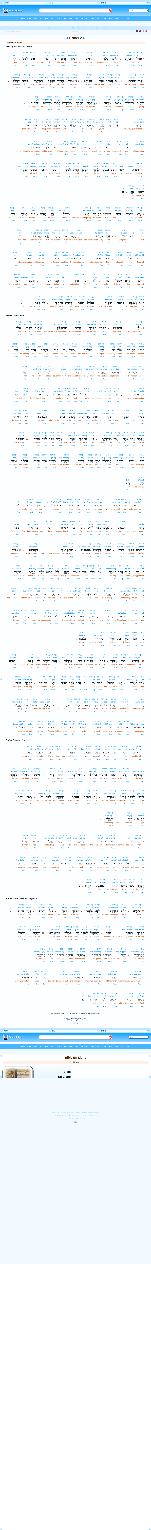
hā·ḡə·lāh (99, 233)
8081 (130, 544)
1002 (47, 119)
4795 (34, 521)
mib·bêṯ (141, 413)
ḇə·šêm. (82, 635)
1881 (77, 322)
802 (141, 141)
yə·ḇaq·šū (25, 77)
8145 (12, 588)
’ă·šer (122, 166)
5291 (140, 97)
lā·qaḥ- (47, 657)
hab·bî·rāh (46, 122)
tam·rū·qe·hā (139, 391)
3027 (117, 141)
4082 (48, 97)
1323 (105, 274)
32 (90, 655)
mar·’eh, (121, 299)
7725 (51, 588)
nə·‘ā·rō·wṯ (140, 100)
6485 (91, 97)
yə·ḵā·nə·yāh (139, 255)
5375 (78, 366)
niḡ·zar (101, 77)
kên (73, 524)
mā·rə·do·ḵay (57, 299)
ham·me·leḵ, (95, 166)
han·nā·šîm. (132, 369)
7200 (41, 388)
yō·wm (141, 458)
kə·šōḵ (106, 55)
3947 (68, 297)
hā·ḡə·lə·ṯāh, (36, 233)
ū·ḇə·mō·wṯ (107, 299)
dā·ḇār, (100, 680)
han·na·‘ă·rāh (101, 369)
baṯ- (108, 277)
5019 (80, 252)
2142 (46, 52)
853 (31, 52)
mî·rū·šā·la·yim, (76, 233)
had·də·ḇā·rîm (128, 55)
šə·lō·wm (36, 458)
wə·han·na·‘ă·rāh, (134, 166)
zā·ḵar (47, 55)
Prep (90, 87)
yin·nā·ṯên (65, 569)
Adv (140, 65)
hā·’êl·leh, (114, 55)
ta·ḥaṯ (76, 166)
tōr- (124, 657)
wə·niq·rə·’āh (99, 635)
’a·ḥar (139, 55)
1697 (130, 52)
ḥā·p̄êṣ (127, 635)
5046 (17, 410)
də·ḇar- (103, 324)
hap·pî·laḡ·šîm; (69, 613)
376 (138, 208)
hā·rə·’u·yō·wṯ (39, 391)
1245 (25, 75)
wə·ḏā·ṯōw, (76, 324)
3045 (52, 455)
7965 (36, 455)
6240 (97, 521)
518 (133, 632)
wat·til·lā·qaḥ (87, 347)
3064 (129, 208)
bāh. (128, 480)
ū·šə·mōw (87, 211)
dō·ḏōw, (94, 277)
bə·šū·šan (107, 211)
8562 (36, 141)
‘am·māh (125, 435)
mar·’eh (72, 122)
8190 (122, 610)
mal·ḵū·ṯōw (34, 100)
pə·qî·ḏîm (68, 100)
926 (38, 366)
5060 (136, 499)
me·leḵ (65, 255)
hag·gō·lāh (56, 233)
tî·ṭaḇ (115, 166)
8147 (105, 521)
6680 (70, 433)
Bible (6, 31)
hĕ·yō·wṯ (29, 502)
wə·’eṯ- (116, 391)
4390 (64, 521)
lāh (63, 277)
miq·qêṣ (39, 502)
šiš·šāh (16, 524)
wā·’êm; (49, 277)
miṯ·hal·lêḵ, (106, 458)
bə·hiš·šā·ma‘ (116, 324)
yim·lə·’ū (64, 524)
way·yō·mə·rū (71, 77)
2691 (89, 455)
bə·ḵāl (58, 100)
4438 (35, 97)
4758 (107, 97)
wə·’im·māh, (79, 299)
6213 (131, 75)
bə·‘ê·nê (105, 166)
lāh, (80, 391)
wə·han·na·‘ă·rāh (28, 277)
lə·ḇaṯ (31, 657)
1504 (100, 75)
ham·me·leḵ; (124, 413)
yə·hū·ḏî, (129, 211)
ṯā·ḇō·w (48, 613)
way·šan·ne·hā (108, 413)
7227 (28, 322)
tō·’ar (142, 299)
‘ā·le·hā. (89, 77)
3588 (82, 274)
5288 (60, 75)
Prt (143, 87)
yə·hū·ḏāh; (119, 255)
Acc (33, 65)
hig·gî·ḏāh (16, 413)
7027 (140, 230)
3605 (56, 97)
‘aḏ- (142, 591)
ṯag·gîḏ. (36, 435)
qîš (143, 233)
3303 (15, 274)
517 (49, 274)
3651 (130, 186)
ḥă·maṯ (89, 55)
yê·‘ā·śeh (140, 480)
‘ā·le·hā (59, 435)
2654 (126, 632)
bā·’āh (127, 569)
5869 (105, 163)
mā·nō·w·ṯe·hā (105, 391)
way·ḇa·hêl (36, 369)
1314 (87, 544)
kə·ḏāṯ (141, 524)
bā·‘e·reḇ (108, 591)
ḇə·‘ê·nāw (90, 369)
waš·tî (25, 55)
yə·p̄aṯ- (17, 277)
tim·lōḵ (85, 166)
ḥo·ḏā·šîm (140, 546)
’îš (141, 211)
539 (28, 252)
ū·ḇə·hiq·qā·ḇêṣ (60, 324)
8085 (118, 322)
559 (73, 75)
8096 (23, 208)
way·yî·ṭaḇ (55, 166)
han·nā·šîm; (63, 144)
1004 (26, 119)
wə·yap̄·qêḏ (90, 100)
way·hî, (139, 324)
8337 (15, 521)
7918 (104, 52)
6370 (71, 610)
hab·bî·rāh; (96, 211)
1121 (50, 208)
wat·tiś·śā (78, 369)
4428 (73, 52)
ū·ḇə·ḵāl (21, 435)
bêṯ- (82, 458)
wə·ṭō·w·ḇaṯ (132, 299)
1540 (99, 230)
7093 (38, 499)
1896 (106, 141)
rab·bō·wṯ (28, 324)
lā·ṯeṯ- (26, 391)
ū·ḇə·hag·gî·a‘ (135, 502)
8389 (140, 297)
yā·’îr (44, 211)
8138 (109, 410)
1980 (107, 455)
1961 (117, 208)
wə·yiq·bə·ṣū (139, 122)
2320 (89, 521)
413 (63, 119)
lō (122, 680)
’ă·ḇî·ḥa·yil (89, 657)
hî (129, 277)
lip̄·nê (98, 458)
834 (141, 75)
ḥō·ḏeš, (90, 524)
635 (119, 274)
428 (114, 52)
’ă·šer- (141, 77)
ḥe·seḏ (63, 369)
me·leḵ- (129, 255)
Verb (107, 65)
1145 (123, 230)
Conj (84, 287)
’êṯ (100, 569)
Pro (117, 65)
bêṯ (29, 122)
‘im (20, 233)
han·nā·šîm (120, 524)
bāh (119, 635)
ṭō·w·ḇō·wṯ (118, 100)
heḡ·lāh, (99, 255)
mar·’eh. (107, 100)
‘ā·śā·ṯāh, (132, 77)
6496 (68, 97)
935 (86, 499)
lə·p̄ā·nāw (47, 369)
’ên (77, 277)
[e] (141, 52)
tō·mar (78, 569)
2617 (62, 366)
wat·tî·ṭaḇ (115, 369)
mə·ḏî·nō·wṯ (47, 100)
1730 (93, 274)
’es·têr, (141, 435)
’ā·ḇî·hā (91, 299)
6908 (140, 119)
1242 (76, 588)
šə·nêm (106, 524)
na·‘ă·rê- (60, 77)
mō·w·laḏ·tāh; (106, 435)
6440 (47, 366)
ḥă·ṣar (90, 458)
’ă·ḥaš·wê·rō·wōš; (58, 55)
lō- (27, 413)
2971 (42, 208)
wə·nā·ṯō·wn (47, 144)
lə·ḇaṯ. (37, 299)
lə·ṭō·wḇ (72, 413)
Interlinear (12, 31)
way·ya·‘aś (140, 188)
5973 (64, 230)
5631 (98, 141)
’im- (135, 635)
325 (62, 52)
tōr (126, 502)
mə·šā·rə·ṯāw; (38, 77)
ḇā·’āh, (88, 591)
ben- (33, 211)
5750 (32, 610)
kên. (132, 188)
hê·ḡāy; (101, 347)
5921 (88, 75)
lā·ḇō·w (87, 502)
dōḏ (80, 657)
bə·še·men (130, 546)
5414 (48, 141)
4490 (107, 388)
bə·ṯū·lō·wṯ (129, 100)
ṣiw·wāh (71, 435)
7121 (100, 632)
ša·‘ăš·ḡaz (122, 613)
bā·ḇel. (56, 255)
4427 (84, 163)
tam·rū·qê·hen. (34, 144)
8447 (123, 499)
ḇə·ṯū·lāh (90, 122)
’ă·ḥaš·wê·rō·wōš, (54, 502)
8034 (86, 208)
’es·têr (120, 277)
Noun (133, 65)
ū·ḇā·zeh (14, 546)
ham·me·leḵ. (125, 591)
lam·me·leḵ (15, 77)
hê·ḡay (15, 347)
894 (56, 252)
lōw (43, 299)
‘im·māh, (40, 569)
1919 (140, 274)
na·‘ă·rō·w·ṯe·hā (83, 413)
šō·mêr (73, 144)
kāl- (109, 122)
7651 (66, 388)
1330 (130, 97)
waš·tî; (68, 166)
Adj (121, 110)
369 (75, 274)
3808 (24, 410)
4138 (108, 433)
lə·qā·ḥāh (69, 299)
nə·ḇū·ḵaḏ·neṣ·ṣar (76, 255)
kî (85, 277)
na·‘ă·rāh (116, 502)
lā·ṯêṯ (87, 391)
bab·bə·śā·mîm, (84, 546)
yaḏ (120, 144)
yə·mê (49, 524)
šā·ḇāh (52, 591)
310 (138, 52)
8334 (39, 75)
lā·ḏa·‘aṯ (52, 458)
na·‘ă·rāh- (100, 122)
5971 (124, 433)
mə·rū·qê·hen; (32, 524)
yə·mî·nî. (123, 233)
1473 (56, 230)
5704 (140, 588)
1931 (126, 274)
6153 (108, 588)
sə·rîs (99, 144)
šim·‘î (25, 211)
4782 (66, 208)
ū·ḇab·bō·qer (75, 591)
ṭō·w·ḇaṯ (80, 122)
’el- (65, 122)
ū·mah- (14, 458)
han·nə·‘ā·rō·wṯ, (56, 391)
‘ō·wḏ (34, 613)
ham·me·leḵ (72, 55)
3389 (78, 230)
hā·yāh (118, 211)
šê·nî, (14, 591)
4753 (120, 544)
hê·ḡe (108, 144)
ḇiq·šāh (112, 680)
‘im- (66, 233)
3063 (119, 252)
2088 (14, 544)
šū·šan (57, 122)
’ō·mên (29, 255)
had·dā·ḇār (42, 166)
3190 (113, 163)
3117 (140, 455)
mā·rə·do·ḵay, (64, 211)
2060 (24, 52)
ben (52, 211)
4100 (13, 455)
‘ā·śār (99, 524)
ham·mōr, (120, 546)
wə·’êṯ (14, 55)
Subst (35, 623)
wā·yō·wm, (130, 458)
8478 (75, 163)
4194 (108, 297)
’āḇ (57, 277)
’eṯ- (33, 55)
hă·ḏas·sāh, (139, 277)
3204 (140, 252)
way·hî (41, 255)
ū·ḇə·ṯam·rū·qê (67, 546)
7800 (56, 119)
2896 (118, 97)
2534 (88, 52)
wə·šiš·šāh (107, 546)
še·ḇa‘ (67, 391)
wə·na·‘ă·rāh (97, 502)
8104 (72, 141)
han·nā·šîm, (139, 144)
